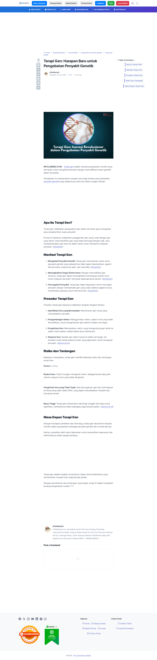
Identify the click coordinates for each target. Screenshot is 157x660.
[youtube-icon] (32, 619)
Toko (111, 3)
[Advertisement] (78, 32)
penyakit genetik (51, 181)
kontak (102, 628)
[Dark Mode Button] (132, 3)
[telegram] (38, 79)
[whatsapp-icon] (45, 619)
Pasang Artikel (55, 3)
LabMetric (100, 3)
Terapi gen (68, 167)
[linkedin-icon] (37, 619)
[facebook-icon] (20, 619)
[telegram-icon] (41, 619)
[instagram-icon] (28, 619)
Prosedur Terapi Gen (134, 75)
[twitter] (38, 70)
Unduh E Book (125, 623)
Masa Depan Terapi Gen (134, 86)
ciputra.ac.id (63, 343)
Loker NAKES (123, 3)
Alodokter (57, 247)
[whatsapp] (38, 74)
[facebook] (38, 65)
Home (86, 623)
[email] (38, 88)
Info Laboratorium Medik (82, 655)
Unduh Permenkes (124, 628)
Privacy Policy (86, 3)
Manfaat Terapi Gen (134, 70)
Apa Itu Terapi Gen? (134, 64)
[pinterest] (38, 83)
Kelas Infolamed (39, 3)
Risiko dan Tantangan (134, 81)
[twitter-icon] (24, 619)
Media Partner (71, 3)
